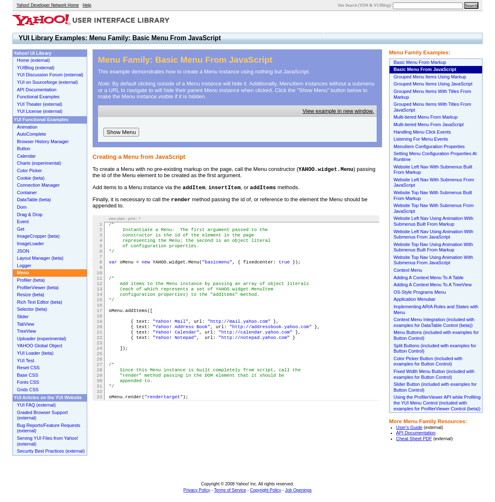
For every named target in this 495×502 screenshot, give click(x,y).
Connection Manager (38, 185)
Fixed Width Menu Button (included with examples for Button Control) (434, 374)
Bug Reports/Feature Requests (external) (48, 428)
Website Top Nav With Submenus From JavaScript (434, 208)
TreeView (26, 331)
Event (23, 221)
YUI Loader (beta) (35, 353)
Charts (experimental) (39, 163)
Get (21, 229)
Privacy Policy (197, 490)
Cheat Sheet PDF (414, 438)
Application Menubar (415, 299)
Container (27, 192)
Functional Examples (38, 96)
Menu (23, 272)
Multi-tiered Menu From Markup (426, 117)
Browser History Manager (43, 141)
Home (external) (33, 60)
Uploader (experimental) (41, 338)
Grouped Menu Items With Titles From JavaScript (432, 107)
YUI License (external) (39, 111)
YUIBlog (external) (35, 67)
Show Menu (121, 132)
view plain (116, 219)
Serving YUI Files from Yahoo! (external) (47, 441)
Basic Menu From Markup (420, 62)
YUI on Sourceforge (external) (47, 82)
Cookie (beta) (30, 177)
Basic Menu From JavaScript (425, 69)
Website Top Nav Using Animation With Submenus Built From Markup (433, 247)
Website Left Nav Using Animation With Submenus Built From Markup (433, 221)
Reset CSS (28, 367)
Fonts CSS (28, 382)
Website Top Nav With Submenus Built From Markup (433, 195)
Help (87, 5)
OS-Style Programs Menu (420, 292)
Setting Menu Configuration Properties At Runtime (435, 156)
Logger (24, 265)
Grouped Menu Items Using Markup (430, 76)
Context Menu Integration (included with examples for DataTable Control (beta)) (434, 322)
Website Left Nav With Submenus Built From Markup (433, 169)
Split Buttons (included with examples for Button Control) (435, 348)
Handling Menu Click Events (422, 131)
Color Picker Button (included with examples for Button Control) (428, 361)
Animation (27, 126)
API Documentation (416, 432)
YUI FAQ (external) (36, 404)
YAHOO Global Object (39, 345)
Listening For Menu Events (421, 138)
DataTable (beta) (34, 199)
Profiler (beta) (31, 280)
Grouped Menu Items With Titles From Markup (432, 94)
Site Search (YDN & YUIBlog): (365, 5)
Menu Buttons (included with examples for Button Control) (436, 335)
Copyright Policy (265, 490)
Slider (23, 316)
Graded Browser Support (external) (42, 415)
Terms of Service (230, 490)
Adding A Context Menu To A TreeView (433, 284)
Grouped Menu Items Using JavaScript (433, 83)
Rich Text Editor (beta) (39, 302)
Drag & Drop (29, 214)
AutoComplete (31, 134)
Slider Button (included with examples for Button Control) (435, 387)
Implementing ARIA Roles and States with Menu (436, 309)
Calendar (26, 156)
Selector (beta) (32, 309)
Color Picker (29, 170)
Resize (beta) (30, 294)
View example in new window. (338, 111)
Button (23, 148)
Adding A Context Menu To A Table (429, 277)
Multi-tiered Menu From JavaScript (429, 124)
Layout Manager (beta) (40, 258)
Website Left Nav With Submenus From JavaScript (434, 182)
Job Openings (298, 490)
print (131, 219)
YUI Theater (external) (39, 104)
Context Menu (408, 270)
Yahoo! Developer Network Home (48, 5)
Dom (22, 207)
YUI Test (25, 360)
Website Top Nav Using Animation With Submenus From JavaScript (433, 260)
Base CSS (27, 375)
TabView (25, 324)
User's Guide (409, 427)
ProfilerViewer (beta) (38, 287)
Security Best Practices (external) (51, 450)
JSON (23, 251)
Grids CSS (28, 389)
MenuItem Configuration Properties (429, 146)
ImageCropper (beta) (38, 236)
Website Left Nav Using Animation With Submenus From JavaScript (433, 234)
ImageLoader (30, 243)
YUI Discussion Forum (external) (50, 74)
